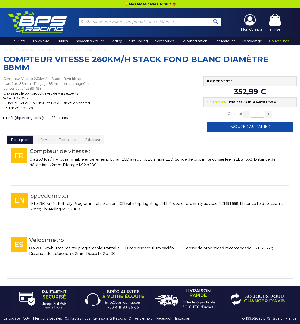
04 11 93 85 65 (18, 98)
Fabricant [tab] (92, 140)
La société (11, 318)
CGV (26, 318)
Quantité (235, 114)
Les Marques (224, 41)
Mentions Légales (47, 318)
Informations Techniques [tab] (57, 140)
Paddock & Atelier (89, 41)
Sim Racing (138, 41)
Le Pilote (18, 41)
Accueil (9, 49)
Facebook (164, 318)
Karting (116, 41)
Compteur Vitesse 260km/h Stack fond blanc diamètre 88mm (62, 49)
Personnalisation (194, 41)
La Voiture (41, 41)
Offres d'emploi (141, 318)
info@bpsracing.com (24, 118)
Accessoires (164, 41)
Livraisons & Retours (109, 318)
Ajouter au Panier (250, 126)
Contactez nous (77, 318)
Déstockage (252, 41)
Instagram (183, 318)
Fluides (62, 41)
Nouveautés (279, 41)
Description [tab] (20, 140)
